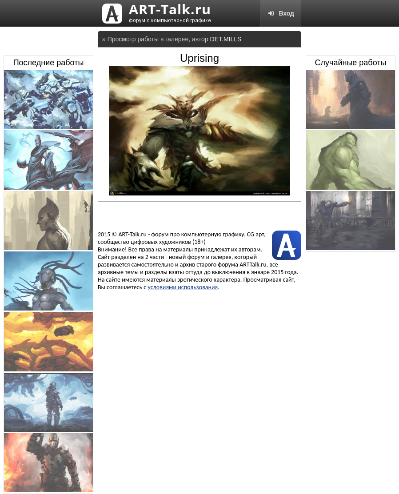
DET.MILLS (226, 39)
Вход (280, 13)
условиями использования (183, 287)
